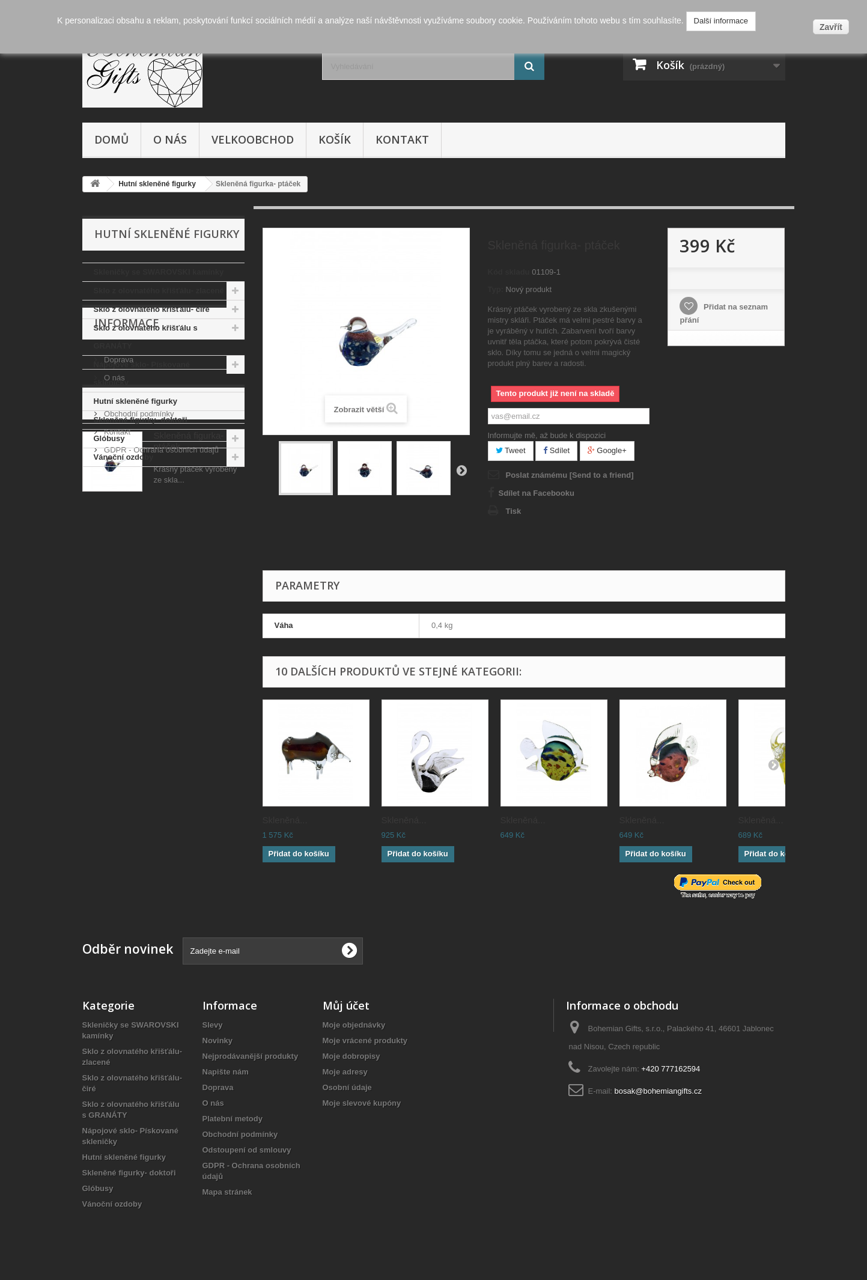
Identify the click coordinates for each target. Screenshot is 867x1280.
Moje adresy (345, 1071)
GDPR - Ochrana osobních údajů (160, 625)
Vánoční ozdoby (124, 457)
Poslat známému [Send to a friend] (570, 475)
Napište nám (225, 1071)
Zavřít (831, 27)
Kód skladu (509, 271)
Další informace (721, 20)
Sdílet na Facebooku (536, 493)
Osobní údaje (347, 1087)
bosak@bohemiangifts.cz (658, 1091)
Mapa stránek (227, 1191)
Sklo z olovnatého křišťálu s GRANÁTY (146, 336)
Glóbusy (109, 438)
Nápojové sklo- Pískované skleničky (142, 373)
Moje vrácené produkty (365, 1040)
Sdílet (556, 450)
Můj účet (346, 1005)
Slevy (212, 1024)
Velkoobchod (252, 139)
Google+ (607, 450)
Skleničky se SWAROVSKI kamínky (159, 271)
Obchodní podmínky (138, 589)
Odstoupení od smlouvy (246, 1149)
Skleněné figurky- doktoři (140, 419)
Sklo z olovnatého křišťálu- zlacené (159, 290)
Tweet (511, 450)
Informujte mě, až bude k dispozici (547, 435)
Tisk (514, 511)
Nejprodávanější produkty (250, 1056)
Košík (334, 139)
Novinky (217, 1040)
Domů (111, 139)
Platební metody (131, 571)
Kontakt (402, 139)
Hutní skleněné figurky (135, 401)
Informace (126, 503)
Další (461, 470)
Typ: (495, 289)
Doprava (118, 535)
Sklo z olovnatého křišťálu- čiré (152, 309)
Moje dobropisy (351, 1056)
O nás (170, 139)
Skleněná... (285, 820)
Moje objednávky (354, 1024)
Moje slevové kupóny (362, 1103)
